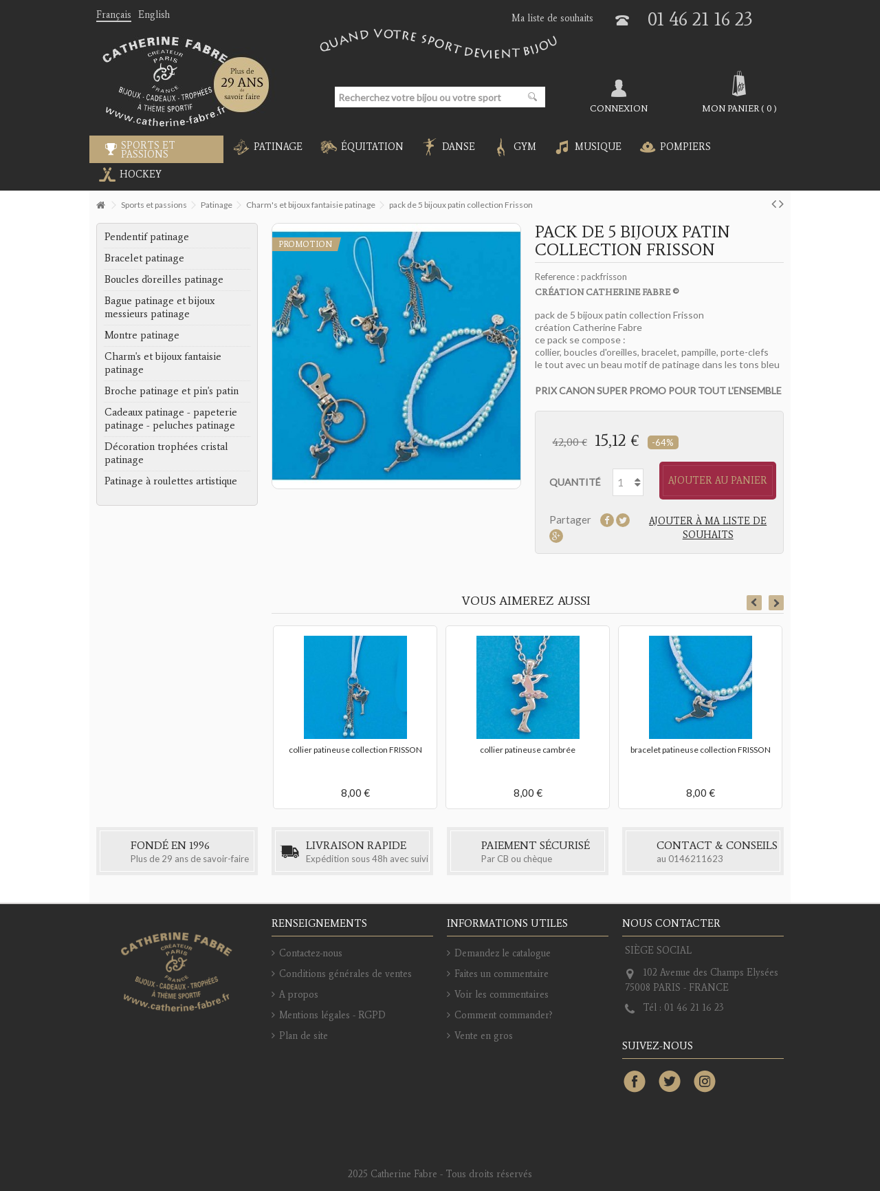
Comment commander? (503, 1015)
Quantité (575, 482)
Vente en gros (483, 1036)
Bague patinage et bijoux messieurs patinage (159, 307)
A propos (298, 994)
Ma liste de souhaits (552, 18)
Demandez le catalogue (502, 953)
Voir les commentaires (501, 994)
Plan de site (303, 1036)
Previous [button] (754, 602)
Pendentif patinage (146, 236)
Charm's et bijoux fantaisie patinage (162, 363)
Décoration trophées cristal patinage (166, 453)
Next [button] (776, 602)
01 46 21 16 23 (700, 19)
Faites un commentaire (501, 974)
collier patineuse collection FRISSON (355, 749)
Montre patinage (141, 335)
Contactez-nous (310, 953)
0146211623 (695, 858)
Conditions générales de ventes (345, 974)
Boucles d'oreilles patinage (163, 279)
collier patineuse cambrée (527, 749)
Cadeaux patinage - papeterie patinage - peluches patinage (170, 418)
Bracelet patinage (144, 258)
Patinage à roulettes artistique (170, 481)
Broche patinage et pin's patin (171, 391)
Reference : (557, 276)
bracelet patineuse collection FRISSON (700, 749)
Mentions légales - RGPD (332, 1015)
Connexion (619, 108)
